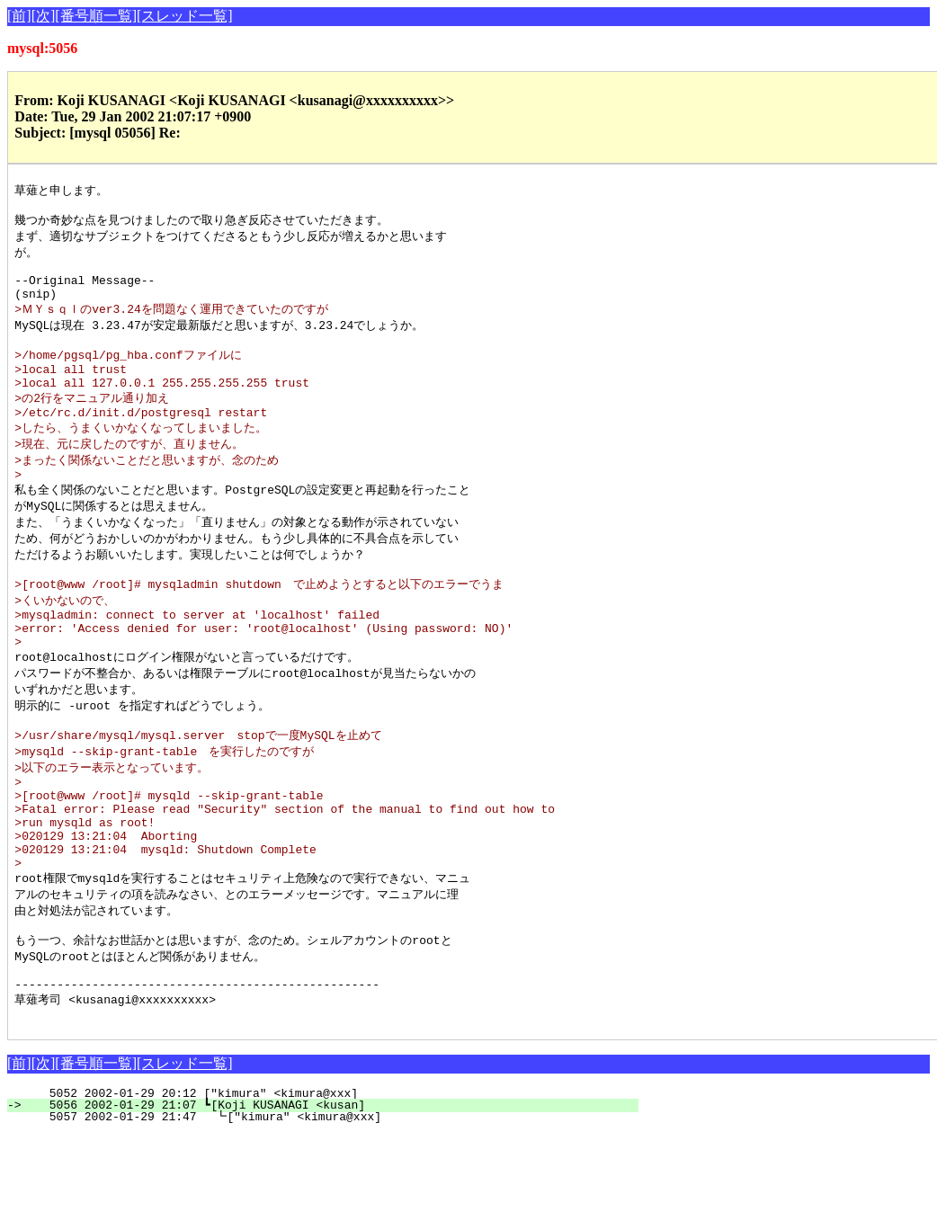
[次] (43, 15)
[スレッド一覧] (185, 15)
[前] (19, 15)
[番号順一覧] (96, 15)
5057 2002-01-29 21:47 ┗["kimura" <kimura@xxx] (332, 1212)
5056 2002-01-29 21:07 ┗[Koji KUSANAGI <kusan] (333, 1200)
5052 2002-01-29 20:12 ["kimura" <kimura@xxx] (336, 1189)
